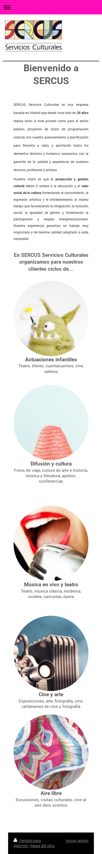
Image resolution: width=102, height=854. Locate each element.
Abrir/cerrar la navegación (51, 7)
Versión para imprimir (27, 843)
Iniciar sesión (77, 840)
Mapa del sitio (43, 845)
